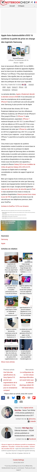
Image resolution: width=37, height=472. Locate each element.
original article (28, 408)
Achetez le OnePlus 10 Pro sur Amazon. (15, 206)
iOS (26, 87)
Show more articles (8, 362)
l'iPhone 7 (26, 119)
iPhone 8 (4, 102)
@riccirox (31, 419)
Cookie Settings (18, 460)
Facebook (31, 439)
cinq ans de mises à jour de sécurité (13, 189)
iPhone (21, 87)
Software (14, 90)
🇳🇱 (25, 85)
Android (31, 85)
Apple (9, 87)
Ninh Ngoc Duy (27, 428)
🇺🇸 (23, 85)
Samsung (4, 239)
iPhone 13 (21, 116)
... (34, 6)
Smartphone (6, 90)
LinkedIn (32, 421)
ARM (4, 87)
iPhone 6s (22, 129)
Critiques (21, 6)
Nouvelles (12, 446)
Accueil (12, 6)
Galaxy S (14, 87)
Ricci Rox (18, 410)
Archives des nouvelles (22, 446)
